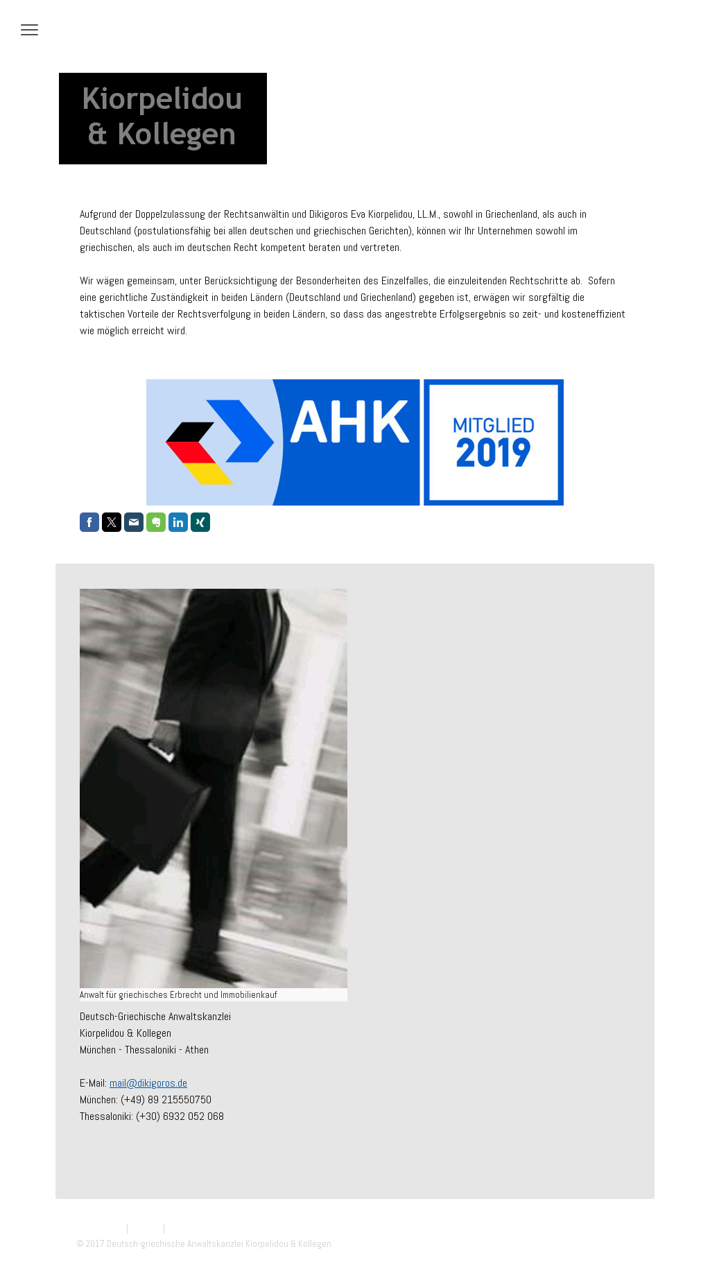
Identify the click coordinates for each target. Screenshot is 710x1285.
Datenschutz (100, 1228)
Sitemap (145, 1228)
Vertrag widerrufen (209, 1228)
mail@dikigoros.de (148, 1083)
